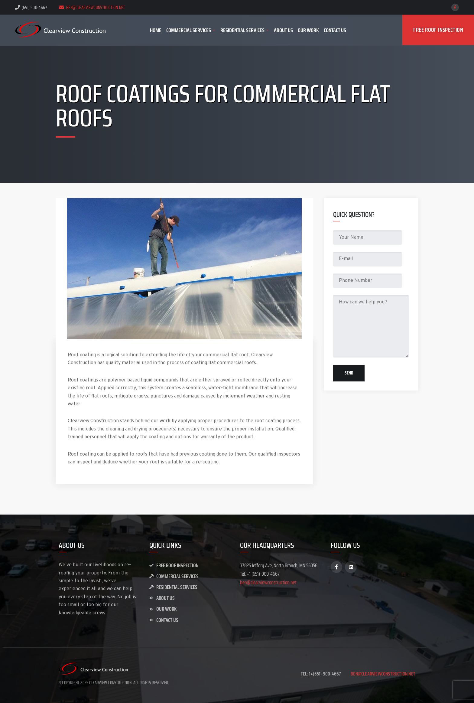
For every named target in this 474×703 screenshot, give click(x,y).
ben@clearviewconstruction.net (92, 7)
